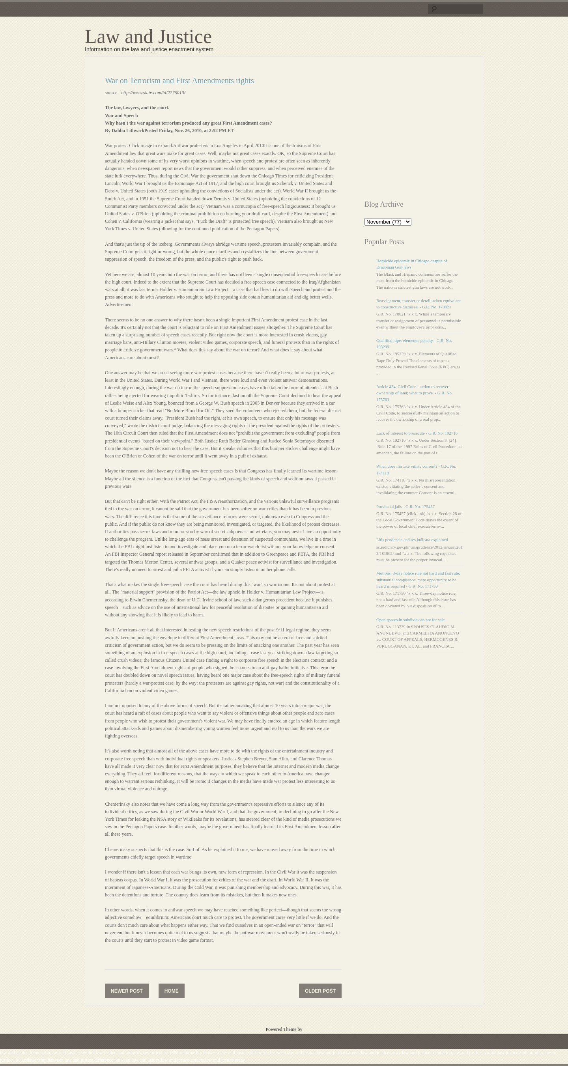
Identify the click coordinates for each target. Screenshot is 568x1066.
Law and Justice (148, 36)
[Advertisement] (430, 131)
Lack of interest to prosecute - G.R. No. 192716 (417, 433)
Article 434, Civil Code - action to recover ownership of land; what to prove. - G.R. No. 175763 (414, 392)
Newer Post (127, 991)
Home (171, 991)
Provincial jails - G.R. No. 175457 (405, 506)
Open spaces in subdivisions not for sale (410, 619)
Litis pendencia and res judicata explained (412, 539)
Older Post (320, 991)
